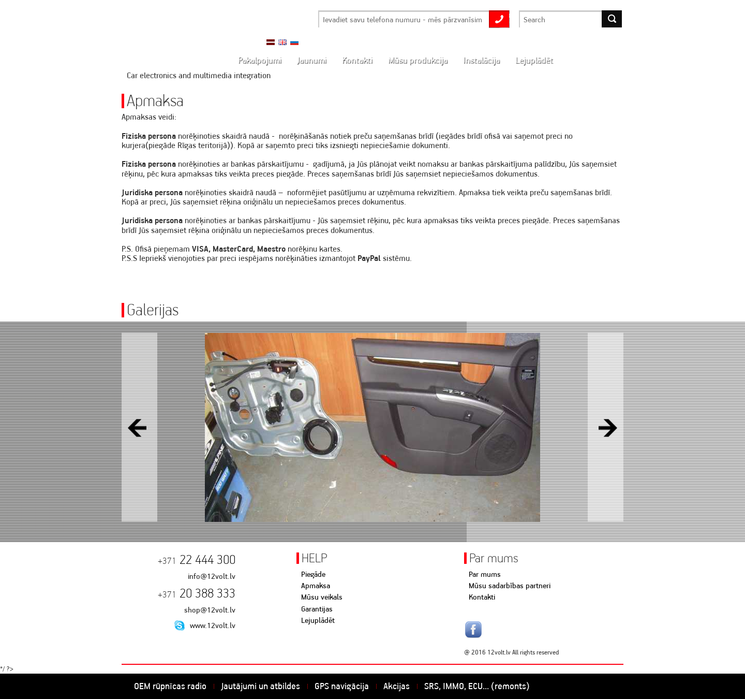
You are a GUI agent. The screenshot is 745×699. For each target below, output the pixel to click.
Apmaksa (315, 585)
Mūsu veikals (321, 597)
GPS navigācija (342, 686)
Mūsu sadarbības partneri (509, 585)
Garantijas (317, 609)
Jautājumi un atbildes (260, 686)
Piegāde (313, 574)
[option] (372, 427)
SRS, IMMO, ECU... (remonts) (477, 686)
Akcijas (396, 686)
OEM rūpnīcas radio (170, 686)
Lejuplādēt (318, 620)
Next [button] (605, 427)
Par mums (485, 574)
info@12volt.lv (211, 576)
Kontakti (482, 597)
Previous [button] (139, 427)
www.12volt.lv (212, 625)
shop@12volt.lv (209, 610)
